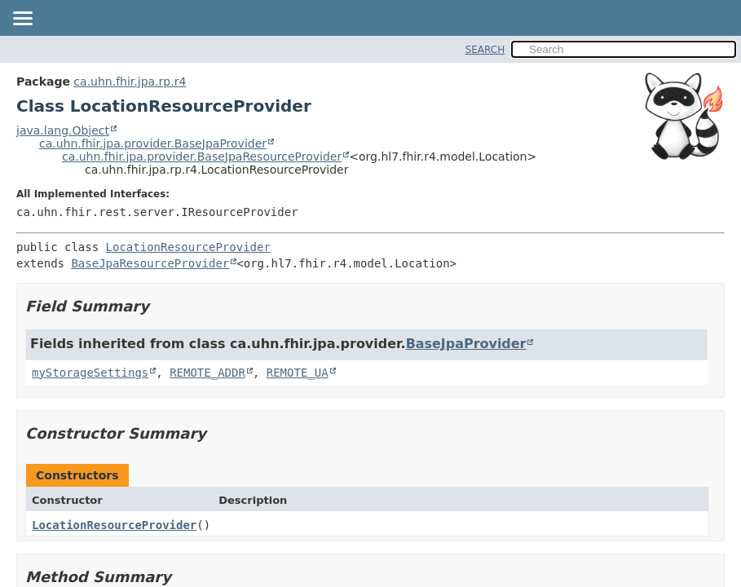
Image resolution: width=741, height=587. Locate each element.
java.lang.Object (62, 130)
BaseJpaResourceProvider (150, 263)
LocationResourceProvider (188, 247)
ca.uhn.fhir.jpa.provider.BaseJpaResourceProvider (202, 156)
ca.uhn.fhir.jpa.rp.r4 (129, 81)
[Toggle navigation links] (22, 19)
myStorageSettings (90, 372)
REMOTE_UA (298, 372)
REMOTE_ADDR (207, 372)
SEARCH (485, 49)
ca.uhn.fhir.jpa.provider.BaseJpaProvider (153, 143)
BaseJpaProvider (466, 343)
